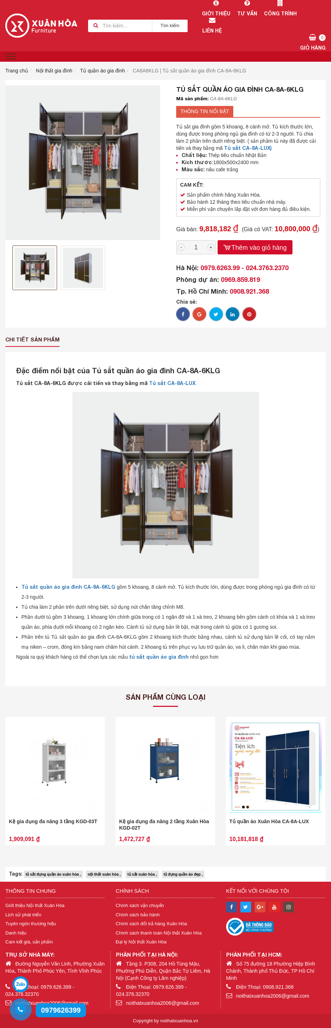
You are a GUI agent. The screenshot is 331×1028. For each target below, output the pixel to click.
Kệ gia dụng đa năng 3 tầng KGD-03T (53, 821)
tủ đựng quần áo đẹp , (183, 874)
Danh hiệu (15, 933)
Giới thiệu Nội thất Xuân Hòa (35, 905)
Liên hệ (212, 25)
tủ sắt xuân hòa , (142, 874)
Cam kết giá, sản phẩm (29, 942)
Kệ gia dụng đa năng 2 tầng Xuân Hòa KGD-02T (164, 825)
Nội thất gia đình (54, 71)
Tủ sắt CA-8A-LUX (172, 383)
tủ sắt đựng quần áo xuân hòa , (53, 874)
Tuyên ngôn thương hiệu (30, 923)
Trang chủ (16, 71)
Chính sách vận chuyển (140, 905)
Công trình (280, 8)
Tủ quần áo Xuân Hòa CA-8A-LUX (269, 821)
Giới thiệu (216, 8)
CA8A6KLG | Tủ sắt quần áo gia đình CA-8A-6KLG (189, 71)
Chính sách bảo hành (137, 914)
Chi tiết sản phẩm (32, 339)
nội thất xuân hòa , (104, 874)
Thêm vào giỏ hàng (255, 247)
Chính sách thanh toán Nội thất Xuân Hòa (159, 933)
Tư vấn (247, 8)
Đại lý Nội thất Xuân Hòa (141, 942)
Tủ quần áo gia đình (102, 71)
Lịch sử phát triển (23, 914)
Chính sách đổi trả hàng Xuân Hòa (151, 923)
